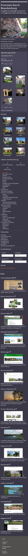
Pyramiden (4, 208)
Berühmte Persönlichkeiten (7, 245)
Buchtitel (3, 244)
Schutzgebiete (4, 242)
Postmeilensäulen (6, 206)
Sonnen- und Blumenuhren (8, 217)
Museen (4, 200)
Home (3, 539)
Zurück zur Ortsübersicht (6, 110)
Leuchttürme (5, 195)
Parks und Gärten (6, 205)
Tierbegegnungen (6, 220)
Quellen (4, 210)
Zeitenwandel (5, 228)
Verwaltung (3, 234)
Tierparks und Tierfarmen (8, 222)
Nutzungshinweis (6, 546)
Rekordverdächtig (6, 211)
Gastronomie (5, 189)
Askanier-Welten (5, 313)
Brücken (4, 180)
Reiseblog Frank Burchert (8, 332)
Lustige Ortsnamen (6, 199)
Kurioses (4, 194)
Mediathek (4, 552)
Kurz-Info (4, 551)
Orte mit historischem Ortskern (9, 203)
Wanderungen (5, 352)
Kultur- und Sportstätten (7, 192)
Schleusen (4, 214)
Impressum (4, 542)
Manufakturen (4, 241)
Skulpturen (4, 216)
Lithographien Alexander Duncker (10, 197)
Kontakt (4, 543)
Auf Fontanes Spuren (7, 174)
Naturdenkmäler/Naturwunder (9, 202)
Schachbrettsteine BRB (7, 278)
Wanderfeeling (5, 502)
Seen (3, 213)
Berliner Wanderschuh (7, 296)
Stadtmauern (5, 219)
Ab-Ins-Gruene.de (6, 370)
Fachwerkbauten (6, 185)
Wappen (4, 227)
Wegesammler (5, 518)
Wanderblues (5, 465)
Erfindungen (3, 239)
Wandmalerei (5, 225)
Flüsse (4, 188)
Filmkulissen (5, 186)
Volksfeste (3, 238)
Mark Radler (4, 427)
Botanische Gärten (6, 177)
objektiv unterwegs (6, 483)
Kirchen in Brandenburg (8, 409)
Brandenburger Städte (7, 178)
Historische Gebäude (7, 191)
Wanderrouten (5, 224)
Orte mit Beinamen (5, 236)
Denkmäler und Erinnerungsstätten (10, 183)
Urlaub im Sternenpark (7, 389)
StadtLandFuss (5, 446)
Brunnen (4, 181)
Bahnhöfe (4, 175)
